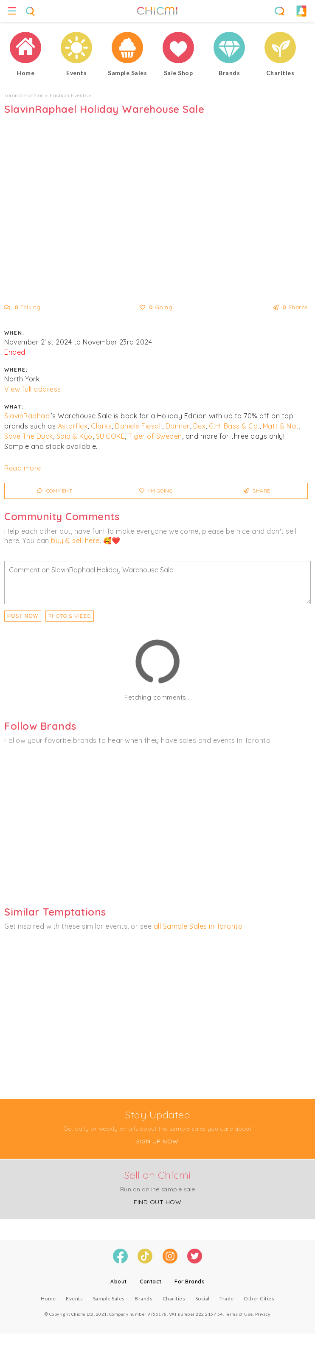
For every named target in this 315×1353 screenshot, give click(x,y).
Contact (151, 1281)
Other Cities (259, 1298)
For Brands (189, 1281)
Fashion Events (68, 95)
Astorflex (73, 426)
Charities (174, 1298)
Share (257, 490)
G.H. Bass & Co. (234, 426)
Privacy (262, 1314)
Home (48, 1298)
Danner (178, 426)
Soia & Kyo (74, 436)
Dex (199, 426)
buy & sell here (75, 540)
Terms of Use (239, 1314)
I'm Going (156, 490)
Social (202, 1298)
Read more (22, 468)
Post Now (22, 616)
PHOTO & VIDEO (69, 616)
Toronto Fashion (24, 95)
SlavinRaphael (27, 416)
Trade (226, 1298)
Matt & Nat (281, 426)
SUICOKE (110, 436)
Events (74, 1298)
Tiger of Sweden (155, 436)
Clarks (101, 426)
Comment (55, 490)
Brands (143, 1298)
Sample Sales (109, 1298)
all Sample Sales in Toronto (198, 926)
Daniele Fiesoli (138, 426)
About (118, 1281)
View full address (32, 389)
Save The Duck (28, 436)
